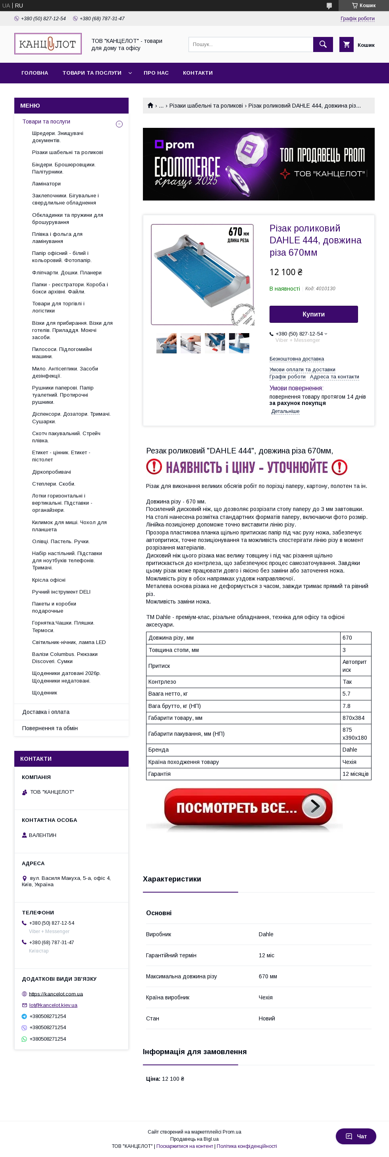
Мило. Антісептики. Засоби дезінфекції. (65, 372)
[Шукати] (323, 44)
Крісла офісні (48, 580)
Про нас (156, 73)
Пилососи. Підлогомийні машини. (62, 352)
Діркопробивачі (51, 472)
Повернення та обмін (50, 728)
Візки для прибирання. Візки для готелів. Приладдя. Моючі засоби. (72, 330)
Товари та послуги (91, 73)
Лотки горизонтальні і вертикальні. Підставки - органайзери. (62, 503)
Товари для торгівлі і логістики (58, 307)
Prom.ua (232, 1132)
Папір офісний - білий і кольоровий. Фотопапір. (62, 256)
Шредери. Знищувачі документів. (57, 136)
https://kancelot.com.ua (56, 994)
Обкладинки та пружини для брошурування (67, 218)
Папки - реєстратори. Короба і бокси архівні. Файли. (70, 288)
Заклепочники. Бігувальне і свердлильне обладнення (65, 199)
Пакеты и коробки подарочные (54, 607)
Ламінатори (46, 184)
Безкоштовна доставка (297, 359)
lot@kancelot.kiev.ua (53, 1005)
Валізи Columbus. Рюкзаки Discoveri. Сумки (65, 657)
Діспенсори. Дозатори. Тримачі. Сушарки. (71, 417)
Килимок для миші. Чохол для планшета (69, 525)
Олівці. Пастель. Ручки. (61, 541)
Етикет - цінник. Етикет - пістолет (61, 456)
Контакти (198, 73)
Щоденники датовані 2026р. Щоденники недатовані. (66, 676)
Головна (34, 73)
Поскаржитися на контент (184, 1146)
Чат (356, 1136)
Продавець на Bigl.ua (194, 1139)
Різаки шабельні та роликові (206, 105)
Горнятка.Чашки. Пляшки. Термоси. (63, 626)
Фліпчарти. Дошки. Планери (67, 273)
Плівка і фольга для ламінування (57, 237)
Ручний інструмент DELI (61, 592)
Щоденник (44, 693)
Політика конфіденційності (247, 1146)
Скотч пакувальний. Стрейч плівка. (66, 437)
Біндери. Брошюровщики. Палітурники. (64, 168)
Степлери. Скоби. (53, 484)
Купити (314, 314)
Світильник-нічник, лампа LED (69, 642)
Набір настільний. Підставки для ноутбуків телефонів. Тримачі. (67, 560)
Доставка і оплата (45, 712)
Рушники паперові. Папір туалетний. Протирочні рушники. (63, 395)
